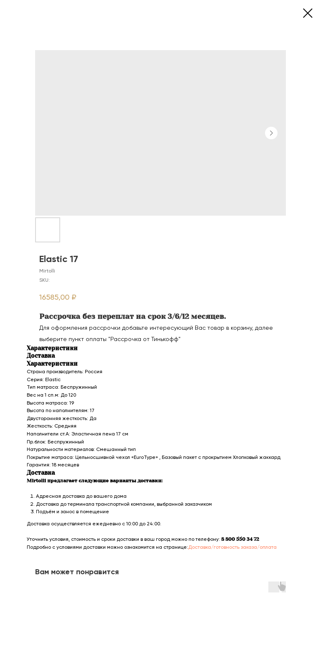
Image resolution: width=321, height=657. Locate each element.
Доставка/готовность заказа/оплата (232, 547)
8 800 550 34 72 (240, 539)
